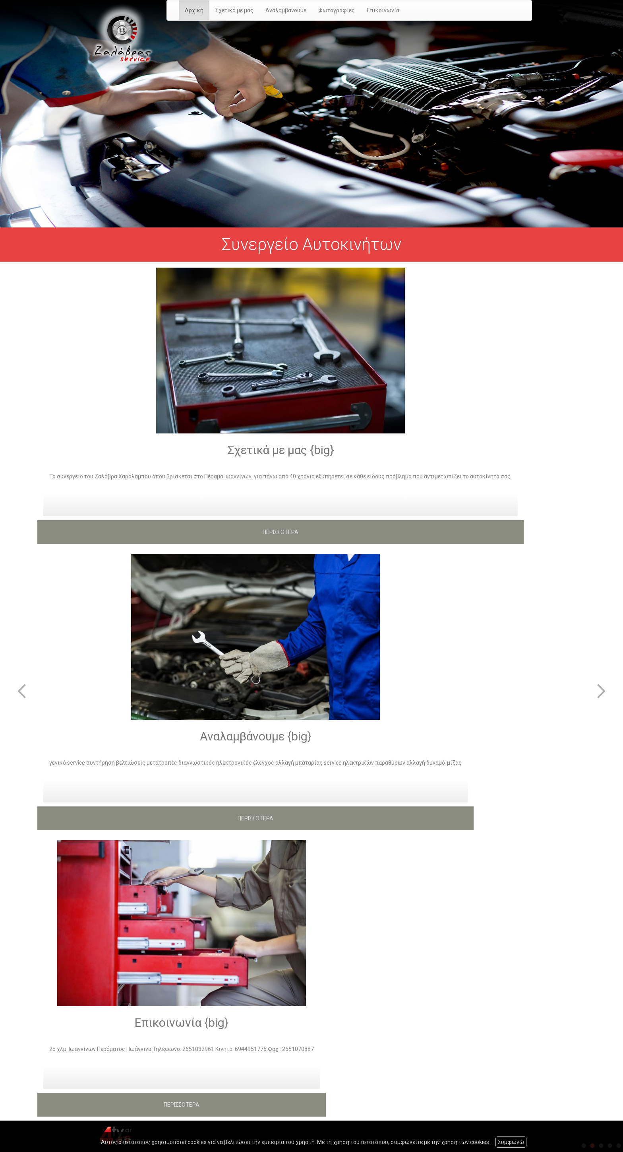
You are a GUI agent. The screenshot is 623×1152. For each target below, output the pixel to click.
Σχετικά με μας (234, 10)
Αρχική (194, 10)
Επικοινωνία (383, 10)
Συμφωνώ (511, 1142)
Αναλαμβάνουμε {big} (256, 736)
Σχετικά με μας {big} (280, 450)
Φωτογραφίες (336, 10)
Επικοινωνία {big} (181, 1022)
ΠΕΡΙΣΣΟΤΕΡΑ (280, 532)
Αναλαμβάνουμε (285, 10)
